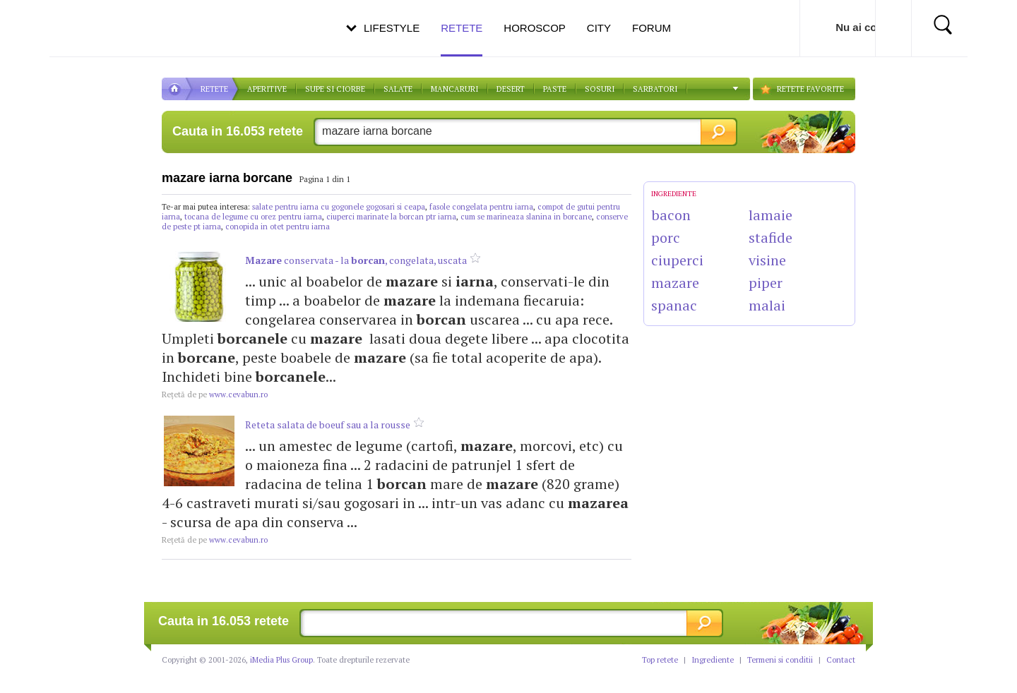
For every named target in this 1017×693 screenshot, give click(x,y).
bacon (671, 214)
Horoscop (535, 28)
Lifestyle (392, 28)
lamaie (770, 214)
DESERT (510, 89)
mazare (675, 282)
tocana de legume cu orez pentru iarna (253, 217)
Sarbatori (655, 89)
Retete (461, 39)
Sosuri (599, 89)
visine (767, 260)
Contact (840, 660)
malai (767, 305)
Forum (651, 28)
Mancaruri (454, 89)
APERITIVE (267, 89)
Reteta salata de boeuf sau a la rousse (327, 424)
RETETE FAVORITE (810, 89)
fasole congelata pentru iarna (481, 207)
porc (665, 237)
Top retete (660, 660)
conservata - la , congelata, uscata (356, 260)
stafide (770, 237)
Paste (554, 89)
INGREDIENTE (673, 193)
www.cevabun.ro (215, 394)
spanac (674, 305)
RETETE (214, 89)
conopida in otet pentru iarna (277, 226)
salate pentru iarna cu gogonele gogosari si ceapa (338, 207)
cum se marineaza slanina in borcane (526, 217)
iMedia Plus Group (281, 660)
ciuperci (677, 260)
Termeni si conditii (780, 660)
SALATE (397, 89)
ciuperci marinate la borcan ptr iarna (391, 217)
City (599, 28)
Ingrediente (712, 660)
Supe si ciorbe (335, 89)
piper (766, 282)
